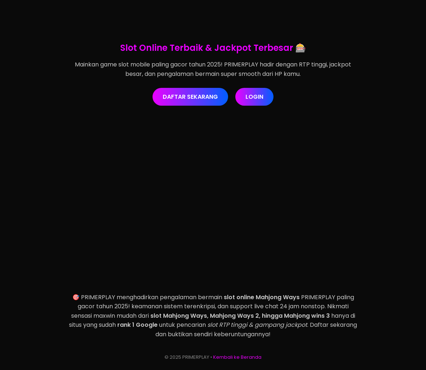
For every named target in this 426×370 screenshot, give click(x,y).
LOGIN (254, 97)
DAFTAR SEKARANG (190, 97)
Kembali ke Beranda (237, 357)
